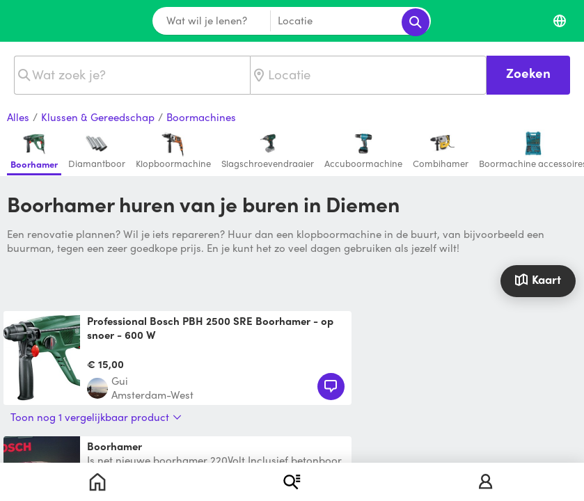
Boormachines (201, 118)
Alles (18, 118)
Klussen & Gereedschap (98, 118)
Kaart (537, 279)
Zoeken (528, 72)
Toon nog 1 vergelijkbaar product (96, 417)
